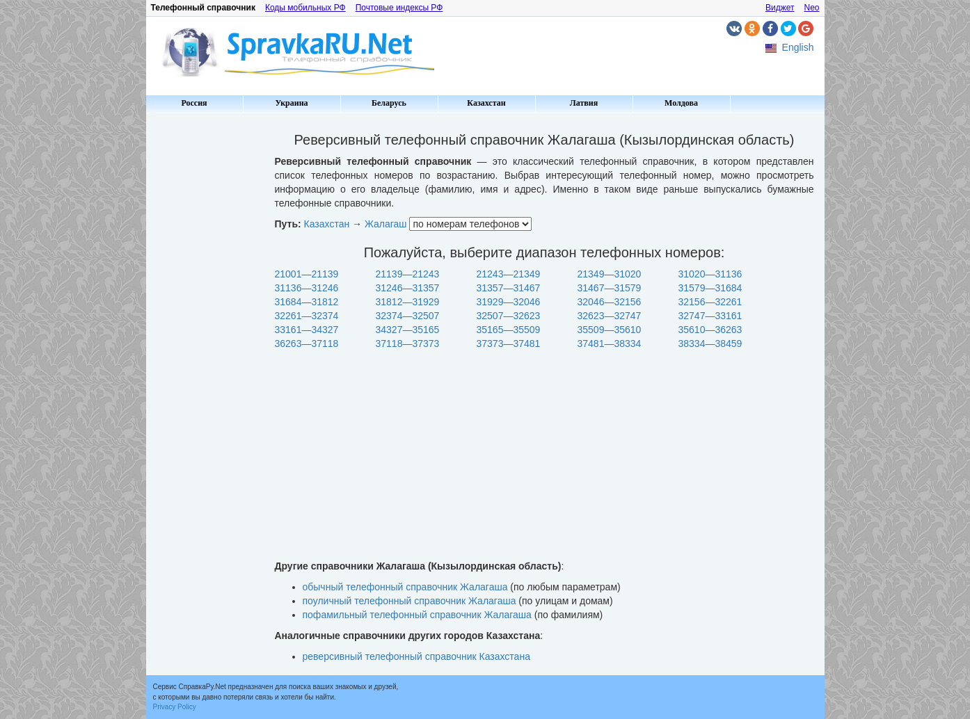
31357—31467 (509, 287)
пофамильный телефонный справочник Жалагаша (417, 614)
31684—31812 (307, 301)
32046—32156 (610, 301)
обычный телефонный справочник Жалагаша (405, 586)
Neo (811, 8)
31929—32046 (509, 301)
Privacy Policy (174, 707)
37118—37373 (408, 343)
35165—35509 (509, 329)
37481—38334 (610, 343)
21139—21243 (408, 274)
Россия (194, 103)
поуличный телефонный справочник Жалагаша (409, 600)
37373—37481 (509, 343)
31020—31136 (710, 274)
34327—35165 (408, 329)
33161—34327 (307, 329)
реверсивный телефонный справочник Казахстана (416, 656)
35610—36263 (710, 329)
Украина (291, 103)
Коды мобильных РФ (305, 8)
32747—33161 (710, 315)
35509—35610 (610, 329)
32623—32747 (610, 315)
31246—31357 (408, 287)
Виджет (780, 8)
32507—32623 (509, 315)
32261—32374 (307, 315)
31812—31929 (408, 301)
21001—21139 (307, 274)
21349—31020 (610, 274)
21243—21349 (509, 274)
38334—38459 (710, 343)
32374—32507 (408, 315)
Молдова (681, 103)
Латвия (584, 103)
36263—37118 (307, 343)
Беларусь (389, 103)
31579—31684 (710, 287)
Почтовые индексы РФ (399, 8)
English (798, 47)
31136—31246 (307, 287)
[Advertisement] (205, 326)
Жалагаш (386, 223)
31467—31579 (610, 287)
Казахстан (486, 103)
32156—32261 (710, 301)
